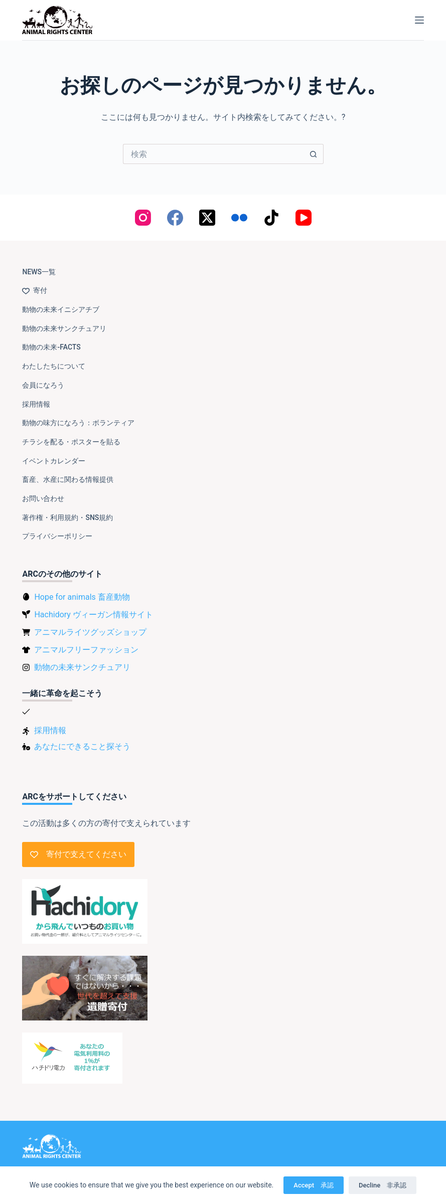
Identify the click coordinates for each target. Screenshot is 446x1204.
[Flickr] (239, 218)
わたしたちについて (53, 366)
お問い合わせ (43, 498)
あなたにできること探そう (82, 746)
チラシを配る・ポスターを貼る (71, 442)
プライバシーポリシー (57, 536)
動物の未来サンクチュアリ (64, 328)
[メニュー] (419, 20)
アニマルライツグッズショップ (90, 632)
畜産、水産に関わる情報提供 (67, 479)
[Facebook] (175, 218)
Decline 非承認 (382, 1185)
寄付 (34, 290)
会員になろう (43, 385)
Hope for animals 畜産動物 (81, 597)
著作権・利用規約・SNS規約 (67, 517)
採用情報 (36, 404)
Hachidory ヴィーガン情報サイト (93, 614)
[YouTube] (303, 218)
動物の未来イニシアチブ (60, 309)
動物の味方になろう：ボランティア (78, 423)
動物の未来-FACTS (51, 347)
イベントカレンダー (53, 461)
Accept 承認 (313, 1185)
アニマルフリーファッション (86, 649)
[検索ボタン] (314, 154)
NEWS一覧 (39, 272)
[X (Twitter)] (207, 218)
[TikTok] (271, 218)
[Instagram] (143, 218)
